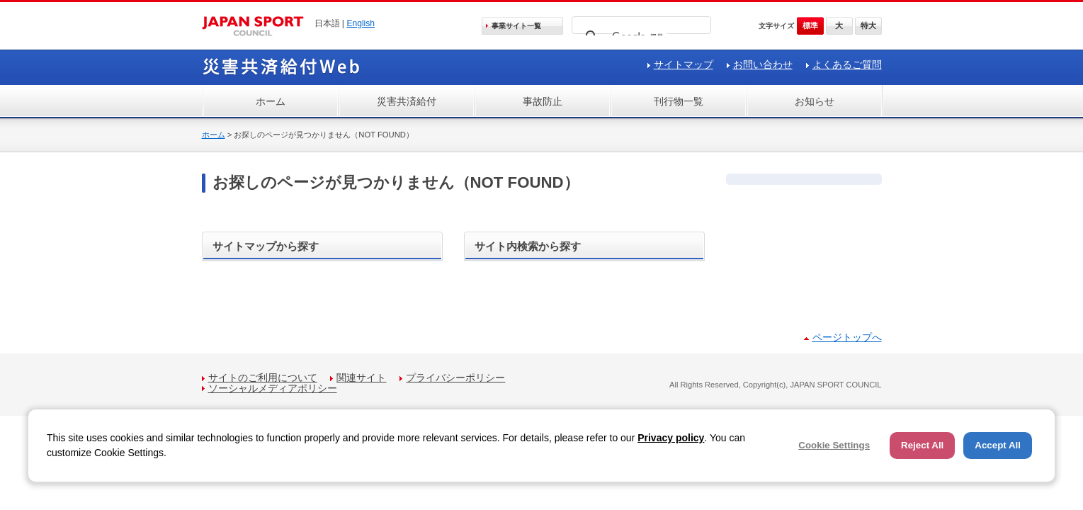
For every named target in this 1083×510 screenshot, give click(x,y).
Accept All (998, 445)
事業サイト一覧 (516, 26)
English (360, 23)
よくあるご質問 (847, 64)
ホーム (270, 101)
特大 (868, 25)
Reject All (922, 445)
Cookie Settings (834, 445)
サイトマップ (683, 64)
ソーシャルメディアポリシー (272, 388)
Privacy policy (670, 437)
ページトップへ (847, 337)
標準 (810, 25)
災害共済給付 (406, 101)
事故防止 (542, 101)
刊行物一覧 (678, 101)
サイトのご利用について (262, 377)
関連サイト (361, 377)
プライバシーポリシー (455, 377)
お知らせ (814, 101)
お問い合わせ (763, 64)
